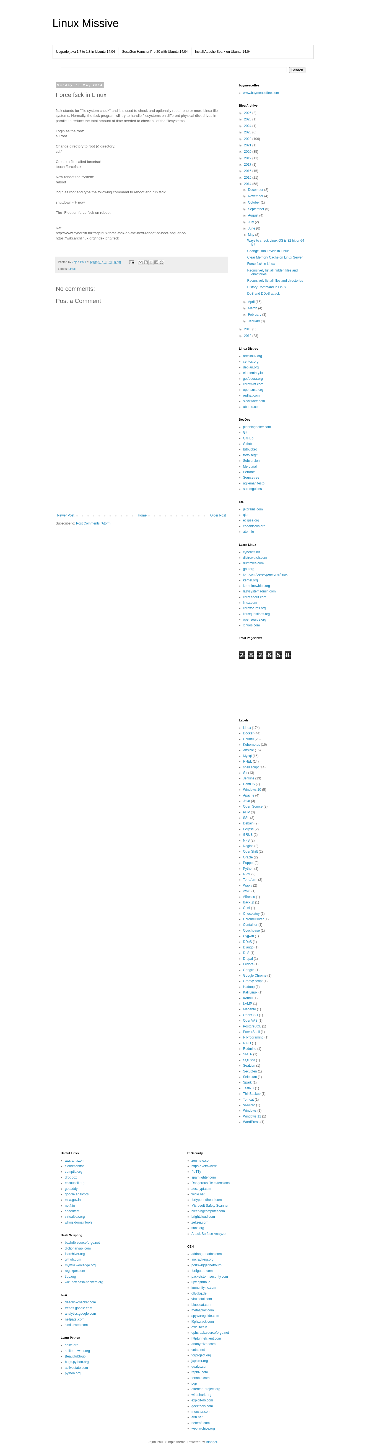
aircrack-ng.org (202, 1259)
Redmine (249, 1049)
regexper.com (75, 1271)
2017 (248, 165)
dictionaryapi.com (78, 1248)
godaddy (71, 1189)
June (252, 228)
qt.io (246, 515)
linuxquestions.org (256, 614)
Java (246, 801)
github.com (73, 1259)
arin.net (197, 1417)
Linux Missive (86, 23)
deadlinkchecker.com (80, 1302)
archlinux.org (252, 356)
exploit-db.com (202, 1400)
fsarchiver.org (75, 1254)
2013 (248, 329)
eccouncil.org (75, 1183)
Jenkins (249, 778)
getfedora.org (253, 379)
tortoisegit (250, 455)
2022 (248, 139)
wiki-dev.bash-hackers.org (84, 1282)
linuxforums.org (254, 608)
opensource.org (254, 619)
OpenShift (250, 851)
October (254, 202)
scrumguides (252, 489)
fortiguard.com (202, 1271)
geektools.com (202, 1406)
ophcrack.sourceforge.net (210, 1333)
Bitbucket (250, 449)
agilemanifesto (253, 483)
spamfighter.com (203, 1177)
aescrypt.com (201, 1189)
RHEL (247, 761)
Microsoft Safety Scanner (210, 1206)
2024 (248, 126)
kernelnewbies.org (256, 586)
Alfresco (249, 897)
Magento (249, 1009)
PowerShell (251, 1032)
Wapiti (247, 885)
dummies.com (253, 563)
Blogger (211, 1442)
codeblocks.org (254, 526)
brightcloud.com (203, 1217)
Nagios (248, 846)
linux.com (250, 603)
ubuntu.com (252, 407)
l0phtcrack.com (202, 1322)
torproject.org (201, 1355)
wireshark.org (201, 1395)
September (256, 209)
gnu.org (249, 569)
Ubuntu (248, 739)
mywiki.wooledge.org (80, 1265)
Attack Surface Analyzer (209, 1234)
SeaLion (249, 1065)
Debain (248, 823)
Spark (247, 1082)
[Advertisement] (141, 468)
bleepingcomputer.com (208, 1211)
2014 (248, 184)
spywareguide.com (205, 1316)
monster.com (201, 1412)
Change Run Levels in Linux (268, 251)
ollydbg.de (199, 1293)
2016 (248, 171)
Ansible (248, 750)
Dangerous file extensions (210, 1183)
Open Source (253, 806)
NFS (246, 840)
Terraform (250, 880)
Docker (248, 733)
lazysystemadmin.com (259, 591)
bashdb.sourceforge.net (82, 1243)
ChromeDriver (253, 919)
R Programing (253, 1037)
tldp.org (70, 1277)
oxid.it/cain (199, 1327)
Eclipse (248, 829)
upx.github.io (200, 1282)
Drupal (248, 959)
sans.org (197, 1228)
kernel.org (250, 580)
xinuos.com (251, 625)
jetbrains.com (253, 509)
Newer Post (65, 515)
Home (142, 515)
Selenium (250, 1077)
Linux (72, 268)
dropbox (71, 1177)
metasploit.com (202, 1310)
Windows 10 (252, 790)
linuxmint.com (253, 384)
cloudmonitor (74, 1166)
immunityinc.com (203, 1288)
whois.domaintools (78, 1222)
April (251, 302)
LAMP (247, 1004)
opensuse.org (253, 390)
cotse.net (198, 1350)
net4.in (70, 1206)
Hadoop (249, 987)
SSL (246, 818)
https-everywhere (204, 1166)
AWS (247, 891)
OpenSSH (250, 1015)
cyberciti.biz (252, 552)
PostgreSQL (252, 1026)
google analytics (77, 1194)
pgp (194, 1383)
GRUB (248, 835)
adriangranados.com (206, 1254)
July (251, 222)
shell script (251, 767)
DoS (246, 953)
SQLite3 (249, 1060)
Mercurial (250, 466)
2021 (248, 145)
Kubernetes (251, 745)
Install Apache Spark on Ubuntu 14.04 (223, 52)
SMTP (247, 1054)
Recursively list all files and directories (275, 281)
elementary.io (253, 373)
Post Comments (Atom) (93, 523)
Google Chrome (255, 975)
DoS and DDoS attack (263, 294)
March (253, 308)
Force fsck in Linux (261, 264)
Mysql (247, 756)
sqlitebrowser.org (77, 1351)
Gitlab (247, 444)
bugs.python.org (77, 1362)
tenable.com (200, 1378)
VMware (249, 1105)
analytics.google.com (80, 1314)
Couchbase (251, 930)
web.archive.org (203, 1428)
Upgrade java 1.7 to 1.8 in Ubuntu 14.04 (85, 52)
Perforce (249, 472)
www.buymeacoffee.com (261, 93)
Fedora (248, 964)
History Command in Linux (266, 287)
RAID (247, 1043)
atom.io (248, 532)
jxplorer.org (199, 1361)
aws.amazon (74, 1161)
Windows (250, 1111)
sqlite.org (72, 1345)
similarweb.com (76, 1325)
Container (250, 925)
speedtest (72, 1211)
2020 (248, 152)
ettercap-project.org (205, 1389)
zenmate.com (201, 1161)
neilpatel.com (75, 1319)
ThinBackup (252, 1094)
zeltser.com (199, 1222)
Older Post (218, 515)
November (256, 196)
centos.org (251, 361)
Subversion (251, 461)
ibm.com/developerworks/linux (265, 574)
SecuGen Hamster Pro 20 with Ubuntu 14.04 (155, 52)
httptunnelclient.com (206, 1338)
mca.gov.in (73, 1200)
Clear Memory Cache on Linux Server (275, 257)
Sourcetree (251, 477)
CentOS (249, 784)
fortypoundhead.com (206, 1200)
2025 (248, 119)
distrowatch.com (255, 558)
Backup (248, 902)
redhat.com (251, 395)
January (254, 321)
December (256, 190)
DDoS (247, 942)
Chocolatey (251, 914)
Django (248, 947)
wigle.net (197, 1194)
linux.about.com (254, 597)
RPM (247, 874)
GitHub (248, 438)
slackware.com (254, 401)
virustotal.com (201, 1299)
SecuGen (250, 1071)
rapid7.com (199, 1372)
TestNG (248, 1088)
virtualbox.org (75, 1217)
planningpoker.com (257, 427)
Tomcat (248, 1099)
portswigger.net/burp (206, 1265)
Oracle (248, 857)
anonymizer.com (203, 1344)
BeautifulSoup (75, 1356)
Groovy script (253, 981)
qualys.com (199, 1367)
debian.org (251, 367)
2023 (248, 132)
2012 (248, 336)
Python (248, 869)
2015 (248, 178)
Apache (249, 795)
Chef (246, 908)
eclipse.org (251, 520)
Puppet (248, 863)
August (253, 215)
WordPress (251, 1122)
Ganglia (249, 970)
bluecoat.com (201, 1305)
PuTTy (196, 1172)
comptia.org (73, 1172)
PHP (246, 812)
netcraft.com (200, 1423)
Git (245, 432)
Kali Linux (250, 992)
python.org (73, 1373)
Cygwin (248, 936)
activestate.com (76, 1368)
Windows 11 (252, 1116)
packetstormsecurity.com (209, 1277)
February (255, 315)
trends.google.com (78, 1308)
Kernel (248, 998)
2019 (248, 158)
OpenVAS (250, 1020)
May (251, 235)
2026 (248, 113)
